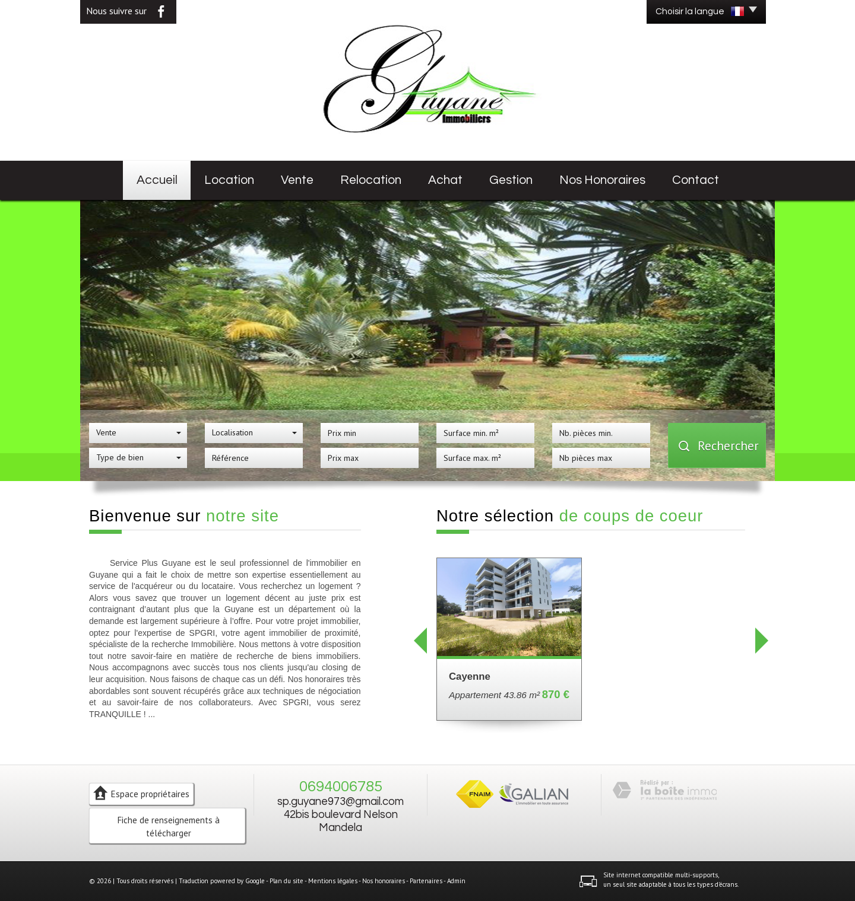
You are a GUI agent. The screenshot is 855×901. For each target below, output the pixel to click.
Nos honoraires (602, 180)
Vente (297, 180)
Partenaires (426, 881)
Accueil (157, 180)
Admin (456, 881)
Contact (695, 180)
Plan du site (286, 881)
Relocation (370, 180)
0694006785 (340, 786)
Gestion (511, 180)
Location (229, 180)
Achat (445, 180)
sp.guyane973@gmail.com (340, 801)
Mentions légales (332, 881)
